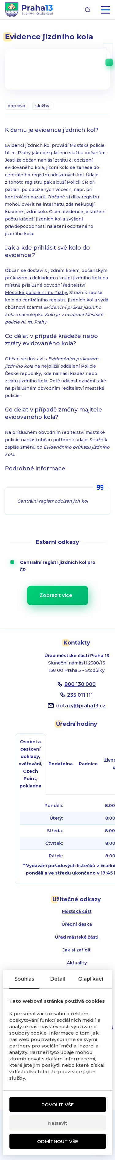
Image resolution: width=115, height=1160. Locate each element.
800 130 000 (80, 684)
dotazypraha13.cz (80, 706)
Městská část (77, 911)
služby (42, 106)
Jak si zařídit (77, 950)
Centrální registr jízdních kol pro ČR (62, 566)
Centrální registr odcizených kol (52, 501)
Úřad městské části (76, 937)
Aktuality (77, 963)
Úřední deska (77, 924)
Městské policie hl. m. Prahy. (36, 292)
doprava (16, 106)
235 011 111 (80, 695)
